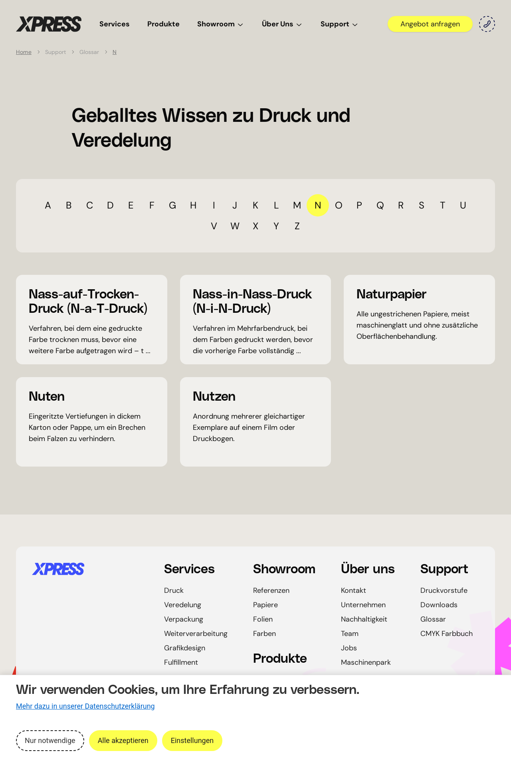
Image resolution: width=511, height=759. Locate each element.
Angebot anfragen (430, 24)
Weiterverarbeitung (196, 633)
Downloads (439, 605)
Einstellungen (192, 740)
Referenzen (271, 590)
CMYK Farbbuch (446, 633)
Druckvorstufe (443, 590)
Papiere (265, 605)
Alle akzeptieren (123, 740)
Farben (264, 633)
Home (24, 52)
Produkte (163, 24)
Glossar (433, 619)
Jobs (349, 648)
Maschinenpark (366, 662)
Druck (174, 590)
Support (340, 24)
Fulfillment (181, 662)
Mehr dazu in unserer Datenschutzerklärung (85, 706)
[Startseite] (88, 568)
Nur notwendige (50, 740)
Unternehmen (363, 605)
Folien (263, 619)
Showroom (220, 24)
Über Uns (282, 24)
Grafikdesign (184, 648)
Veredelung (182, 605)
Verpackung (183, 619)
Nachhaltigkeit (364, 619)
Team (349, 633)
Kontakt (353, 590)
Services (114, 24)
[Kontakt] (487, 24)
